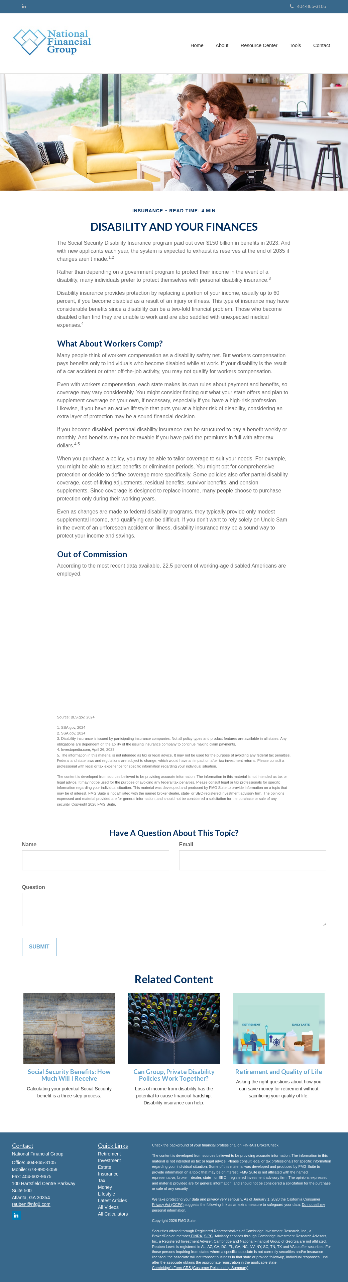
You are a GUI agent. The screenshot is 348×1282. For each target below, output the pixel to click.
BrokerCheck (267, 1145)
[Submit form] (39, 947)
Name (29, 844)
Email (186, 844)
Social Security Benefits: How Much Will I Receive (69, 1075)
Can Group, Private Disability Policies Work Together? (174, 1075)
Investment (109, 1160)
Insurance (108, 1174)
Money (105, 1187)
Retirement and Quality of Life (278, 1071)
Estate (104, 1167)
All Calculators (113, 1214)
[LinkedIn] (24, 6)
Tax (101, 1180)
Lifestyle (106, 1194)
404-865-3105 (308, 6)
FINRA (196, 1236)
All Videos (108, 1207)
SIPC (208, 1236)
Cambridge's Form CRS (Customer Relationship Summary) (200, 1268)
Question (33, 887)
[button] (223, 43)
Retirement (109, 1153)
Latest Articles (112, 1200)
